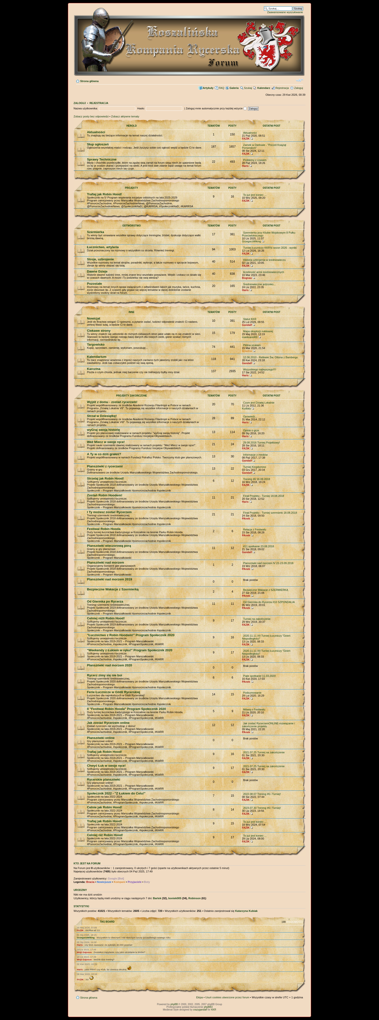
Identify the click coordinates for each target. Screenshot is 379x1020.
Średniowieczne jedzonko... (259, 284)
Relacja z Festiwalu (254, 529)
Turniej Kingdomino (254, 466)
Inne (132, 312)
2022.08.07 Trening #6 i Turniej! (262, 794)
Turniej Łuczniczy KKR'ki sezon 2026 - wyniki (270, 247)
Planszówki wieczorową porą (109, 546)
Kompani (119, 881)
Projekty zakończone (131, 395)
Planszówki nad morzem (105, 562)
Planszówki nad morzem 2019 (109, 579)
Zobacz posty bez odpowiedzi (91, 116)
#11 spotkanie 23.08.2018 (258, 546)
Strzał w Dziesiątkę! (102, 416)
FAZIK (246, 138)
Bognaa (247, 277)
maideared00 (249, 337)
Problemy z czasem (254, 160)
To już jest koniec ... (254, 194)
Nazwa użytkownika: (86, 108)
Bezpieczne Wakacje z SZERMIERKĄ (265, 589)
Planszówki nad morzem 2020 (109, 665)
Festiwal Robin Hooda (104, 529)
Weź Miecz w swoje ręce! (106, 442)
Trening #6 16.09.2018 (256, 479)
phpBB (174, 1004)
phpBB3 (208, 1007)
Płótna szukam (252, 345)
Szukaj (248, 87)
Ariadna (247, 350)
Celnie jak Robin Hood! (104, 807)
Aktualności (96, 132)
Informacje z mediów (255, 454)
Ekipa (199, 997)
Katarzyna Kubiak (246, 910)
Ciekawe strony (99, 330)
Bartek (157, 898)
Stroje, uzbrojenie (100, 259)
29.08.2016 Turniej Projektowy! (261, 442)
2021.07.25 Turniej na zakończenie (264, 752)
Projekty (131, 188)
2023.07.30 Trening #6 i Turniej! (262, 807)
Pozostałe (94, 283)
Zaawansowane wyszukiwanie (285, 12)
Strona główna (89, 81)
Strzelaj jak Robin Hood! (105, 478)
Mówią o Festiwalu (254, 709)
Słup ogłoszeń (98, 144)
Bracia (90, 881)
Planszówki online (101, 738)
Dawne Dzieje (97, 271)
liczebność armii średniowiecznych (263, 272)
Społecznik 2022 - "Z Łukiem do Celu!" (116, 793)
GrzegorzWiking (251, 241)
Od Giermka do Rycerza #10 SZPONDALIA (269, 602)
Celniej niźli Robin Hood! (106, 618)
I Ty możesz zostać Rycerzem (109, 512)
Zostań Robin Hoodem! (104, 495)
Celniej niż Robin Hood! (105, 835)
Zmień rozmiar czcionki (299, 80)
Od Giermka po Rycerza (105, 601)
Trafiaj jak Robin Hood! (104, 194)
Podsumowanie (252, 692)
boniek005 (174, 898)
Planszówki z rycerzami (105, 466)
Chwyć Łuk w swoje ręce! (106, 765)
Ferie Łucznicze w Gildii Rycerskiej (113, 692)
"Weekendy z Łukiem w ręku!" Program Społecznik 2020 (129, 650)
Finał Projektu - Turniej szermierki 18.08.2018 (270, 512)
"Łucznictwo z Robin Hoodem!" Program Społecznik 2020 (131, 635)
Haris (245, 165)
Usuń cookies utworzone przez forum (227, 997)
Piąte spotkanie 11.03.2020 (259, 675)
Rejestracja (282, 87)
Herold (131, 125)
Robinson (194, 898)
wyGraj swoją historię (103, 430)
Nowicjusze (104, 881)
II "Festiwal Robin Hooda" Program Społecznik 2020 (126, 709)
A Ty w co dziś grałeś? (104, 454)
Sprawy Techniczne (102, 159)
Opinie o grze (251, 430)
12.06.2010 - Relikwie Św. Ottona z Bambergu (270, 357)
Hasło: (141, 108)
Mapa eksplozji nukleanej (258, 331)
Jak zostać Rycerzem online (108, 723)
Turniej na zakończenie (257, 618)
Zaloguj (298, 87)
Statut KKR (249, 319)
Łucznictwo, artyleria (103, 247)
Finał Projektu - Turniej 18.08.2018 (263, 495)
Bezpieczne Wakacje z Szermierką (113, 589)
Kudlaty (246, 408)
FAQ (221, 87)
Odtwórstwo (131, 225)
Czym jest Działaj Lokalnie (258, 402)
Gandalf (247, 324)
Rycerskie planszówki (103, 779)
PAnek (246, 518)
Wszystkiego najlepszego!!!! (259, 369)
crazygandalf (200, 1009)
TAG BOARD (107, 921)
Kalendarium (97, 357)
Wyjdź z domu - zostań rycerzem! (112, 402)
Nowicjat (93, 318)
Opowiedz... (250, 416)
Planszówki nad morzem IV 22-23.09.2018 (268, 563)
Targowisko (96, 344)
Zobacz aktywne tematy (125, 116)
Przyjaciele (135, 881)
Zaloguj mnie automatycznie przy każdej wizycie (216, 108)
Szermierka (95, 232)
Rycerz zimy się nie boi (104, 675)
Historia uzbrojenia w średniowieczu (264, 259)
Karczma (93, 369)
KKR (213, 1009)
